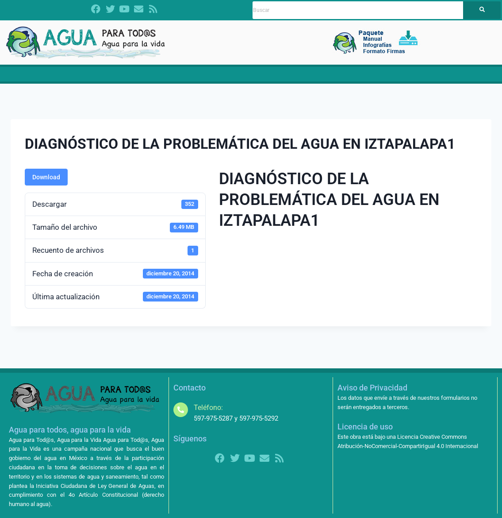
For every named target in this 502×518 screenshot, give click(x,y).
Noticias (305, 77)
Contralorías (348, 77)
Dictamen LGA (68, 77)
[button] (128, 77)
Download (46, 183)
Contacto (465, 77)
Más (433, 77)
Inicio (31, 77)
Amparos (396, 77)
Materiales (269, 77)
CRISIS (181, 77)
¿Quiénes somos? (128, 77)
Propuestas (224, 77)
